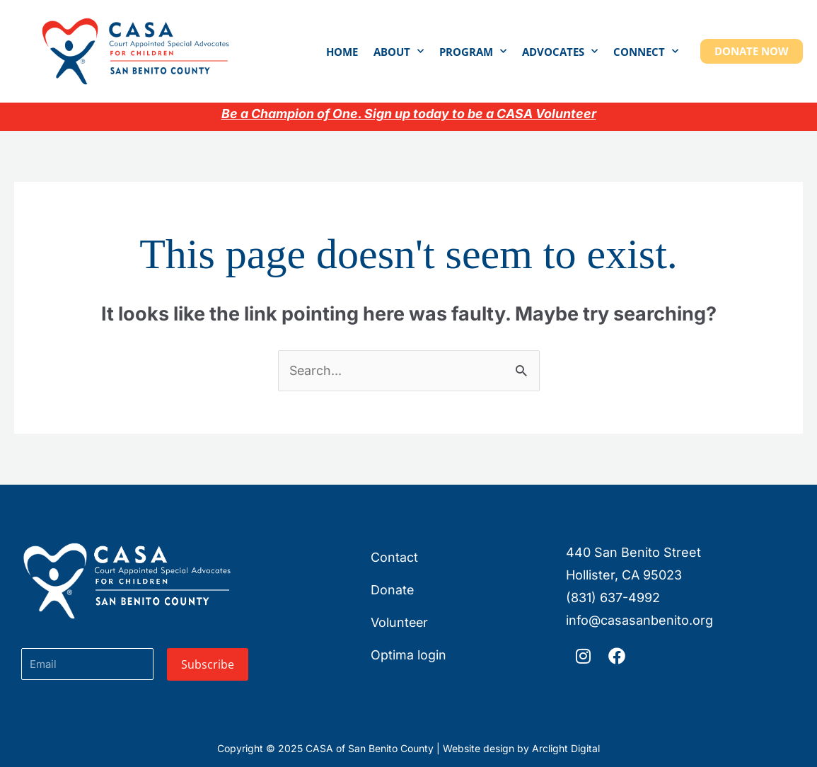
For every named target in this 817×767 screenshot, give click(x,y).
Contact (394, 557)
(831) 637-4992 (613, 597)
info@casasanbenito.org (639, 620)
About (398, 51)
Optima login (408, 654)
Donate (393, 589)
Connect (645, 51)
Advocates (560, 51)
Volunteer (400, 622)
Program (472, 51)
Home (342, 52)
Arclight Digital (566, 748)
